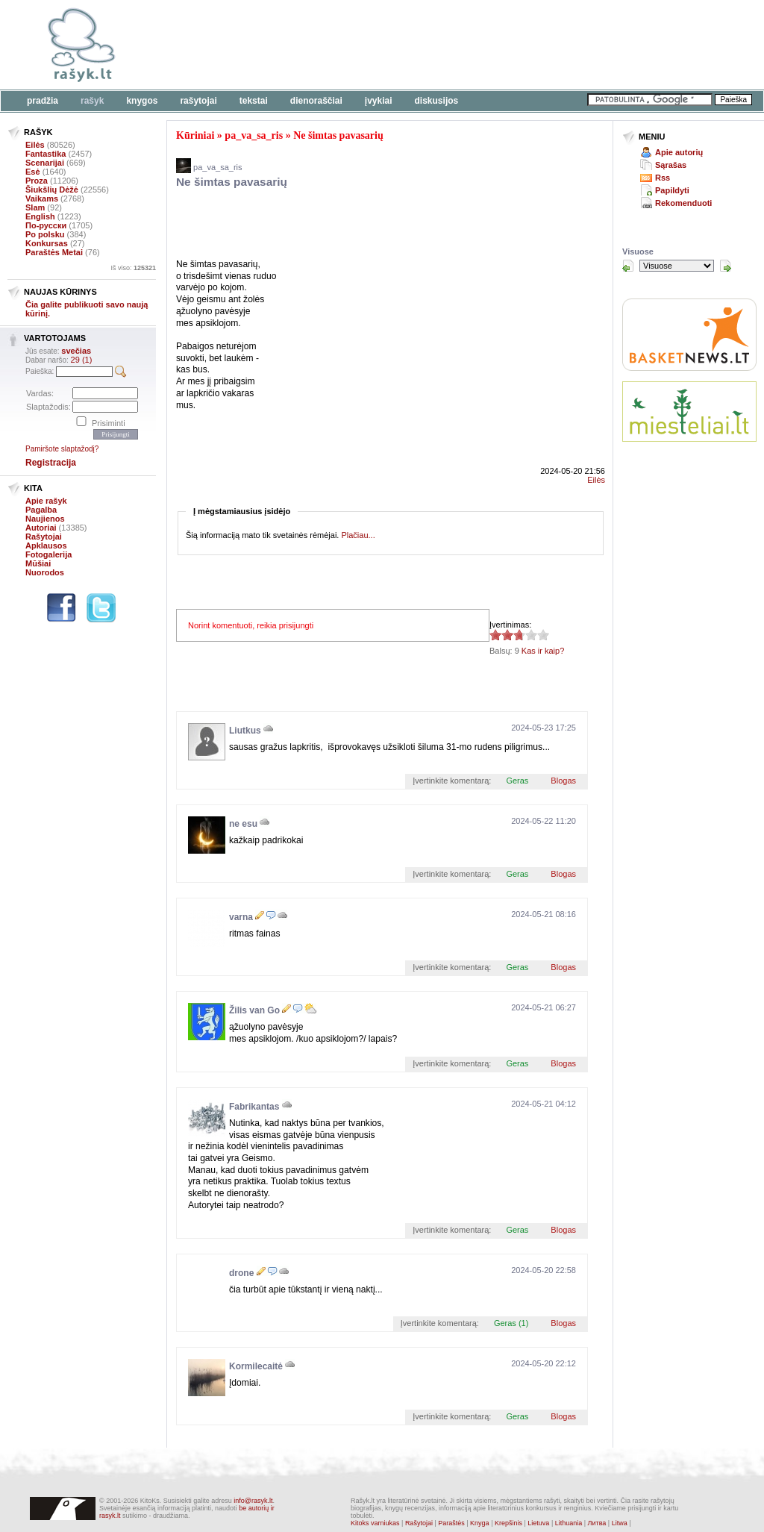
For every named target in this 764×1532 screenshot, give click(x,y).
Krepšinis (508, 1523)
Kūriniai (195, 135)
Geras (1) (511, 1323)
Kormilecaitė (256, 1366)
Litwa (619, 1523)
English (40, 216)
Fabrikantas (254, 1106)
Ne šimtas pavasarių (338, 135)
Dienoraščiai (316, 101)
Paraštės (451, 1523)
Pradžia (42, 101)
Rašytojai (198, 101)
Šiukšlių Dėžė (51, 189)
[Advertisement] (459, 44)
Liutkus (245, 730)
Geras (517, 780)
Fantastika (45, 153)
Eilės (35, 144)
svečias (76, 350)
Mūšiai (38, 563)
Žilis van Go (254, 1010)
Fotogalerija (48, 554)
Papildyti (672, 190)
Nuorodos (44, 572)
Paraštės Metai (54, 252)
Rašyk (92, 101)
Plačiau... (358, 535)
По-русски (45, 225)
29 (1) (82, 359)
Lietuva (538, 1523)
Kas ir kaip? (543, 650)
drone (241, 1273)
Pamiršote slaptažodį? (61, 449)
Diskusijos (437, 101)
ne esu (243, 824)
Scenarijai (44, 162)
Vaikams (41, 198)
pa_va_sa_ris (254, 135)
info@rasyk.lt (253, 1500)
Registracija (50, 462)
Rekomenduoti (683, 202)
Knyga (479, 1523)
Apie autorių (679, 152)
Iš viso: (133, 268)
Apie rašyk (46, 500)
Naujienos (45, 518)
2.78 (495, 634)
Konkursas (46, 243)
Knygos (141, 101)
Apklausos (46, 545)
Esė (32, 171)
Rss (662, 177)
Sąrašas (670, 164)
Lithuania (569, 1523)
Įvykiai (378, 101)
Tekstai (253, 101)
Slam (35, 207)
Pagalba (41, 509)
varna (241, 917)
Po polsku (45, 234)
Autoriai (41, 527)
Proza (36, 180)
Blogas (563, 780)
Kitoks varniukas (375, 1523)
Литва (597, 1523)
